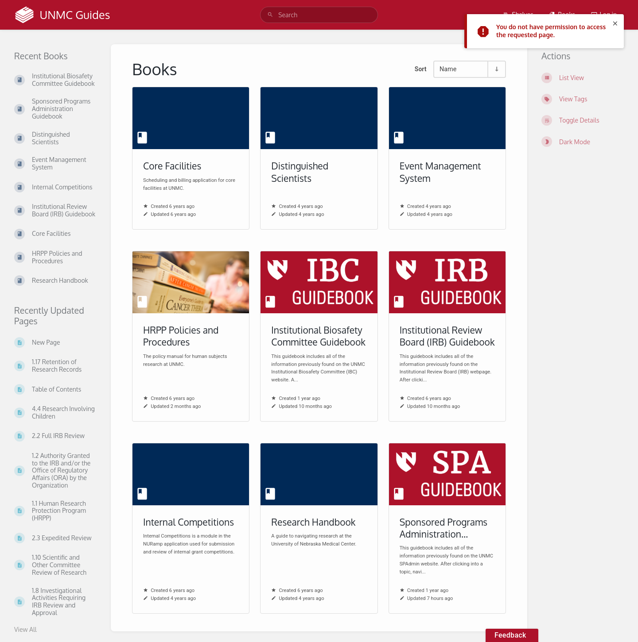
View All (25, 629)
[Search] (270, 15)
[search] (319, 15)
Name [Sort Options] (448, 69)
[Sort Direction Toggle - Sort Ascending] (496, 69)
